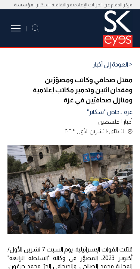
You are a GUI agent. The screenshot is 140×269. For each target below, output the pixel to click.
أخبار (128, 121)
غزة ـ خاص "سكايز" (110, 112)
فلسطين (108, 121)
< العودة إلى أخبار (113, 65)
